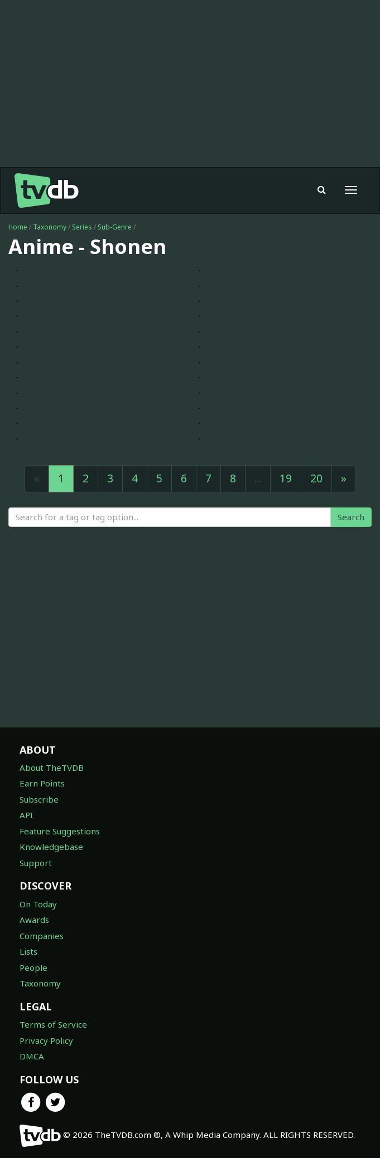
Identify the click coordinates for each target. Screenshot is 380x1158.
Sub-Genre (115, 227)
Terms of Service (53, 1024)
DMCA (32, 1056)
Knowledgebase (51, 846)
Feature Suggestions (60, 831)
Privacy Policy (46, 1040)
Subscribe (39, 799)
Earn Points (42, 783)
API (26, 814)
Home (17, 227)
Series (82, 227)
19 (286, 478)
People (33, 967)
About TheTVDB (52, 767)
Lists (28, 951)
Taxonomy (49, 227)
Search (351, 516)
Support (36, 862)
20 (316, 478)
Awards (34, 919)
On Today (38, 904)
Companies (42, 935)
